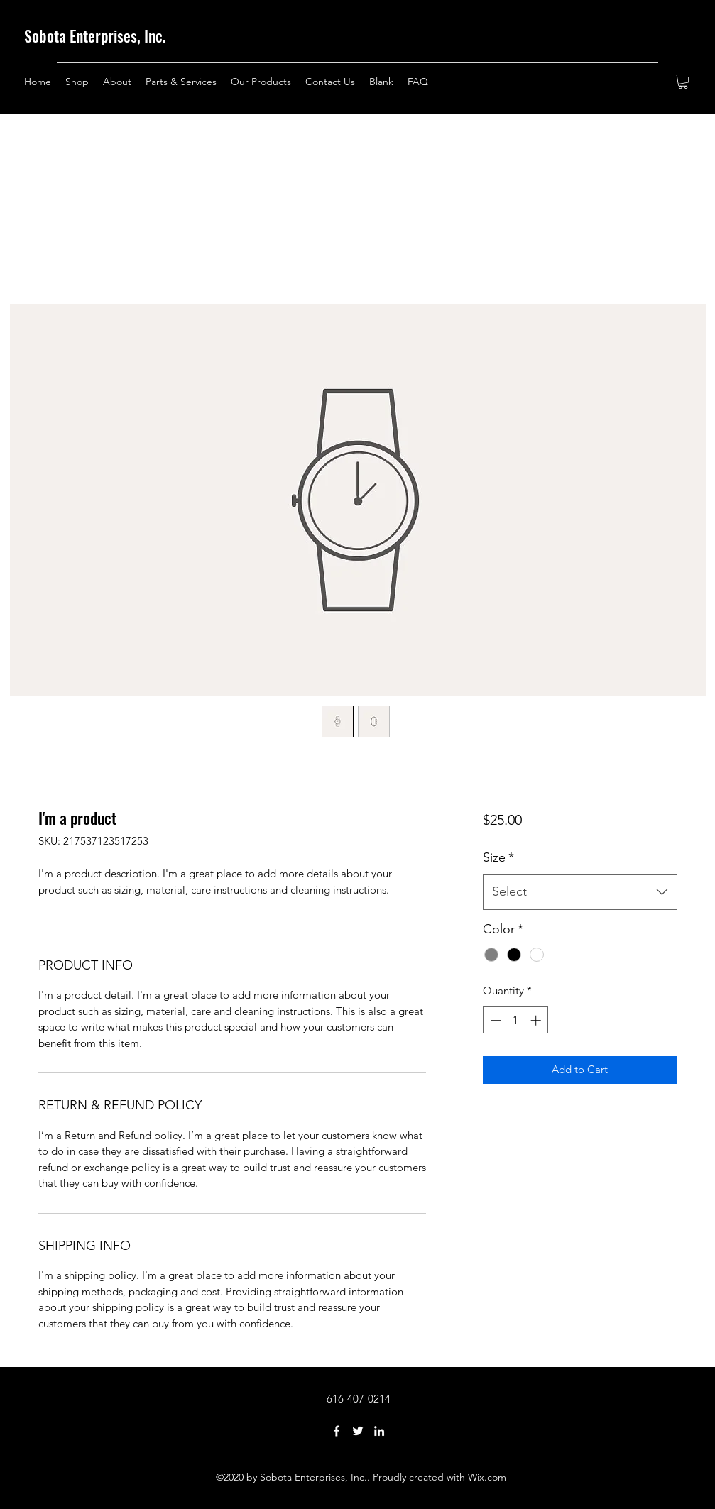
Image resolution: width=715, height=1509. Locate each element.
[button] (683, 82)
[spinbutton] (516, 1020)
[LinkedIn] (379, 1431)
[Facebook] (336, 1431)
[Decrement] (494, 1020)
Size (498, 857)
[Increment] (537, 1020)
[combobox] (580, 892)
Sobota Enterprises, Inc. (95, 35)
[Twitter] (358, 1431)
